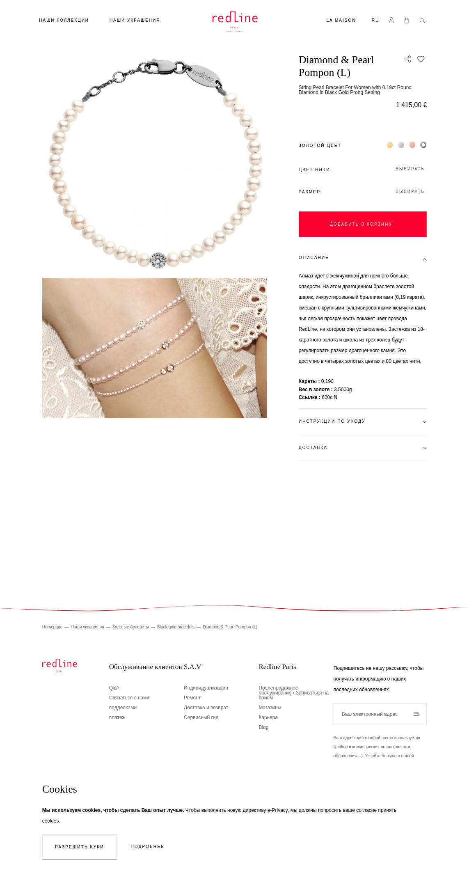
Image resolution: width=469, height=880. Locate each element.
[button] (376, 21)
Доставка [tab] (313, 447)
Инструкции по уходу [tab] (332, 421)
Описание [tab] (314, 257)
